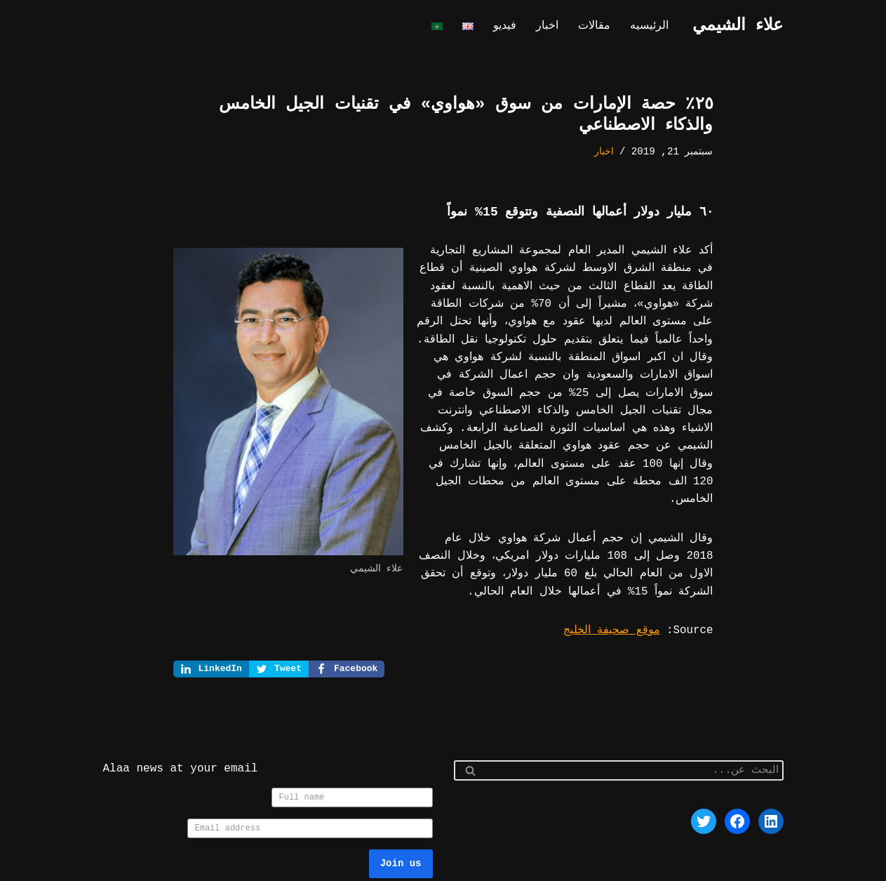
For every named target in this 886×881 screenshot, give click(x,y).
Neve (770, 864)
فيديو (510, 27)
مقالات (597, 27)
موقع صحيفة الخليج (616, 594)
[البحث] (634, 735)
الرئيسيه (650, 27)
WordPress (636, 864)
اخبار (551, 27)
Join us (401, 827)
